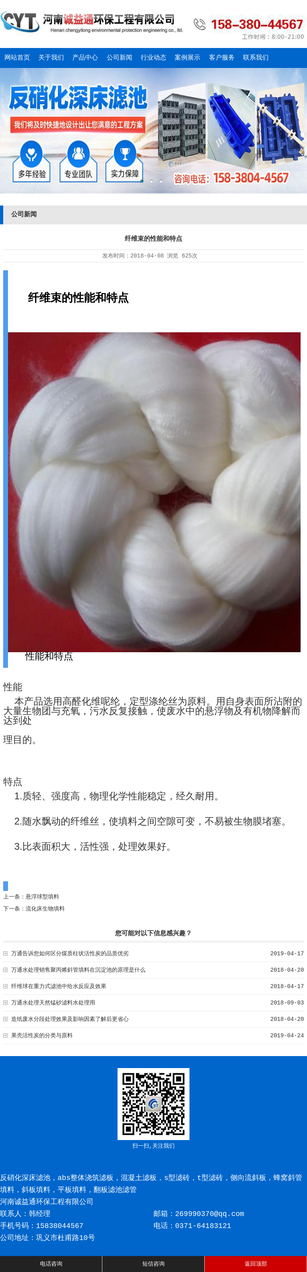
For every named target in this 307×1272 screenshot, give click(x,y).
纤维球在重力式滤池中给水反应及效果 (58, 986)
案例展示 (187, 58)
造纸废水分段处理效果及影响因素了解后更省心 (70, 1019)
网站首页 (17, 58)
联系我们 (256, 58)
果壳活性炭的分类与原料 (42, 1035)
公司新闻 (119, 58)
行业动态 (153, 58)
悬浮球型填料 (42, 897)
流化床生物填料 (45, 909)
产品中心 (85, 58)
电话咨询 (51, 1264)
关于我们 (51, 58)
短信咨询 (153, 1264)
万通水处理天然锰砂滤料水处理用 (53, 1003)
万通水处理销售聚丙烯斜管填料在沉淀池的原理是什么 (78, 970)
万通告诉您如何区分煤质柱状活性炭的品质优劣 (70, 954)
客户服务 (222, 58)
